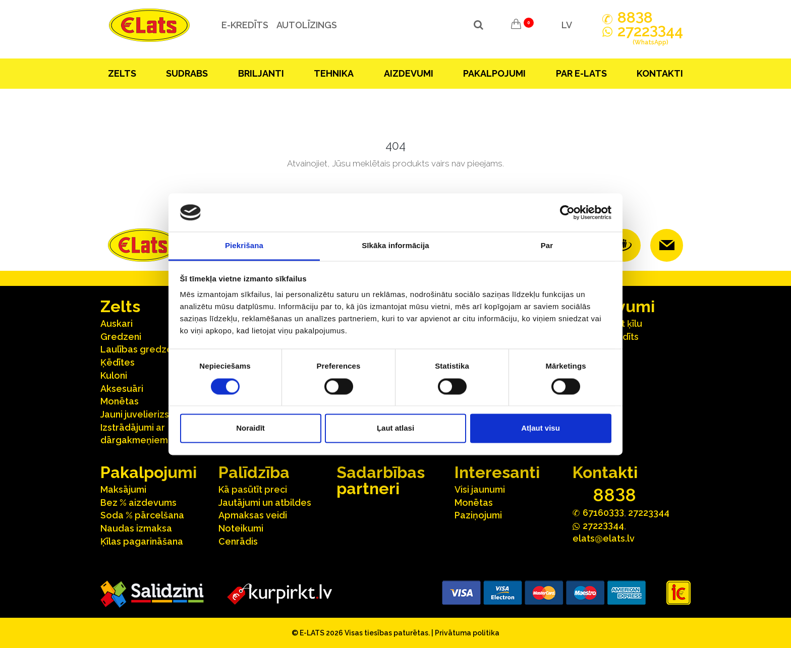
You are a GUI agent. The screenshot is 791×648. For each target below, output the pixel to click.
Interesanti (497, 472)
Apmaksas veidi (252, 515)
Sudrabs (187, 73)
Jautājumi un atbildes (264, 502)
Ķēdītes (117, 362)
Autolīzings (304, 25)
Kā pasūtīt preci (252, 489)
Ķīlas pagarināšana (141, 541)
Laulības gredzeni (140, 349)
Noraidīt (250, 428)
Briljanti (261, 73)
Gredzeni (120, 336)
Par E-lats (581, 73)
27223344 (648, 512)
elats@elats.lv (604, 538)
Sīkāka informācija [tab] (395, 246)
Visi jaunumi (480, 489)
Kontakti (660, 73)
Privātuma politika (467, 633)
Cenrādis (238, 541)
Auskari (116, 323)
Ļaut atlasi (395, 428)
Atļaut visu (540, 428)
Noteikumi (240, 528)
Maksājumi (123, 489)
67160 (603, 512)
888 (635, 17)
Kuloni (113, 375)
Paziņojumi (478, 515)
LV (566, 25)
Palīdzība (254, 472)
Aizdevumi (408, 73)
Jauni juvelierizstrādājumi (155, 414)
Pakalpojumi (494, 73)
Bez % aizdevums (138, 502)
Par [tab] (547, 246)
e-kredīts (242, 25)
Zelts (122, 73)
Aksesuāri (121, 388)
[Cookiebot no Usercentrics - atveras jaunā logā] (567, 212)
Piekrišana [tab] (244, 246)
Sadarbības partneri (380, 480)
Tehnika (334, 73)
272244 (650, 36)
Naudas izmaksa (136, 528)
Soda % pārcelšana (142, 515)
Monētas (119, 401)
